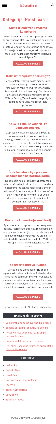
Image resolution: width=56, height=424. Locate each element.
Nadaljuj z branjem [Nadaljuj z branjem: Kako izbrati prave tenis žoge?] (28, 111)
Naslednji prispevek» (39, 307)
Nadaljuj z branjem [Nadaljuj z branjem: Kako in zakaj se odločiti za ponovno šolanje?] (28, 159)
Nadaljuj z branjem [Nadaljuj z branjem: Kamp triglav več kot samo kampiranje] (28, 63)
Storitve (10, 385)
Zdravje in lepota (15, 399)
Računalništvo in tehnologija (21, 380)
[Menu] (4, 6)
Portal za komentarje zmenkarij (28, 220)
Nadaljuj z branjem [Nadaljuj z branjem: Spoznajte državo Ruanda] (28, 297)
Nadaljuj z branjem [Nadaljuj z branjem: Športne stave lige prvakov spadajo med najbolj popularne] (28, 208)
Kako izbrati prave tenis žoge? (28, 76)
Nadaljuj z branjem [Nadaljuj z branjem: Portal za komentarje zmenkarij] (28, 252)
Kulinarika (11, 365)
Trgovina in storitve (16, 389)
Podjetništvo (13, 370)
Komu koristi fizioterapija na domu (24, 341)
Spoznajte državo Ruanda (28, 265)
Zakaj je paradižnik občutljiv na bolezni (27, 327)
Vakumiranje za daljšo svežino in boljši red (28, 323)
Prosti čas (11, 375)
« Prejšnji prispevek (16, 307)
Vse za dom (12, 394)
